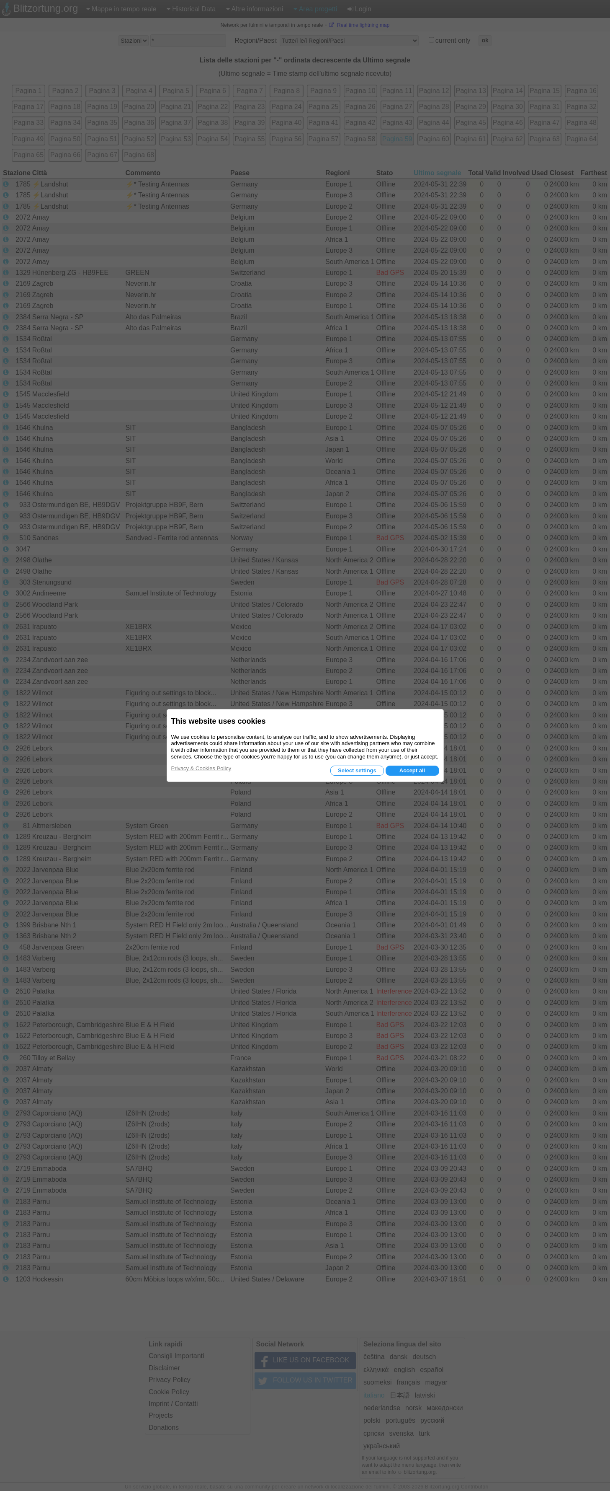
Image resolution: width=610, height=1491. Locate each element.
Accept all (412, 770)
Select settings (357, 770)
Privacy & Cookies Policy (201, 768)
